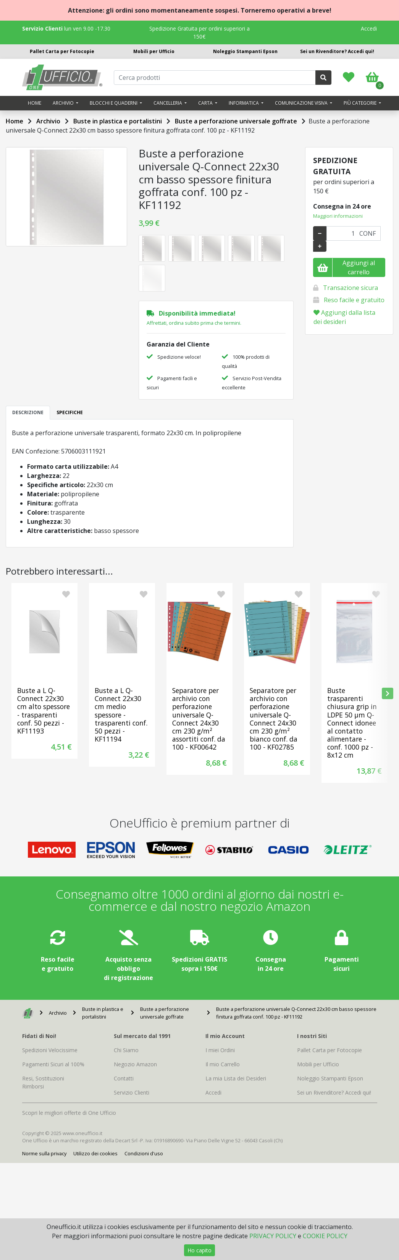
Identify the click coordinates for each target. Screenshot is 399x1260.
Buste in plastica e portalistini (117, 121)
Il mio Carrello (222, 1064)
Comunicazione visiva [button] (302, 103)
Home (34, 103)
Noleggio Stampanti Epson (245, 51)
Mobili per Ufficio (153, 51)
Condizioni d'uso (143, 1153)
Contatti (124, 1078)
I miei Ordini (220, 1050)
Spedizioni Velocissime (50, 1050)
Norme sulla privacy (44, 1153)
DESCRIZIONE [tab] (28, 412)
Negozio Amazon (135, 1064)
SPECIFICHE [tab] (70, 412)
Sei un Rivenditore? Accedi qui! (337, 51)
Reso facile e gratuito (354, 300)
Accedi (369, 28)
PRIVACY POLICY (272, 1236)
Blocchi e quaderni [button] (114, 103)
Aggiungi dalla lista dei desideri (344, 317)
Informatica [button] (244, 103)
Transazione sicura (350, 287)
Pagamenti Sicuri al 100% (53, 1064)
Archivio (48, 121)
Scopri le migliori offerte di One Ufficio (69, 1112)
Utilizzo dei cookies (95, 1153)
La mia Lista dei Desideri (235, 1078)
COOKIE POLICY (325, 1236)
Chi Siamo (126, 1050)
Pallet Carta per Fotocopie (62, 51)
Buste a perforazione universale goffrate (236, 121)
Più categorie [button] (361, 103)
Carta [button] (206, 103)
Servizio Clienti (131, 1092)
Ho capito (199, 1250)
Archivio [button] (64, 103)
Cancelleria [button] (168, 103)
